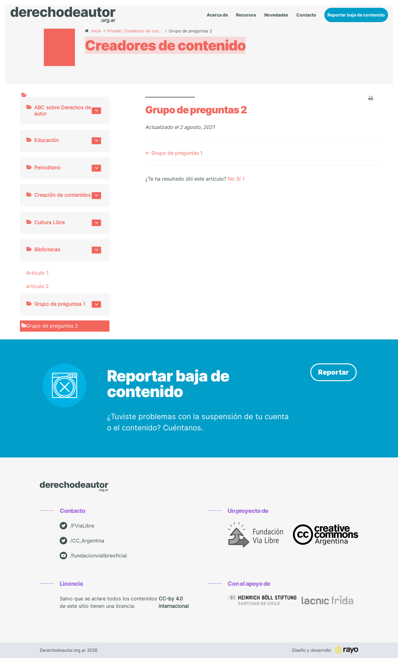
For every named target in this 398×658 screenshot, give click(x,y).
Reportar (333, 372)
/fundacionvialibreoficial (93, 555)
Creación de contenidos (67, 195)
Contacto (306, 15)
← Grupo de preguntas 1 (173, 153)
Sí (240, 179)
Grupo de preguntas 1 (67, 304)
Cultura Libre (67, 223)
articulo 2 (37, 286)
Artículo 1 (37, 273)
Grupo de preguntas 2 (52, 326)
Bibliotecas (67, 250)
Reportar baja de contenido (356, 14)
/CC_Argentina (82, 540)
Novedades (276, 15)
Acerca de (217, 15)
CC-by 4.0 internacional (174, 602)
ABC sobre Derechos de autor (67, 110)
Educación (67, 140)
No (232, 179)
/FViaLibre (77, 525)
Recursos (246, 15)
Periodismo (67, 168)
